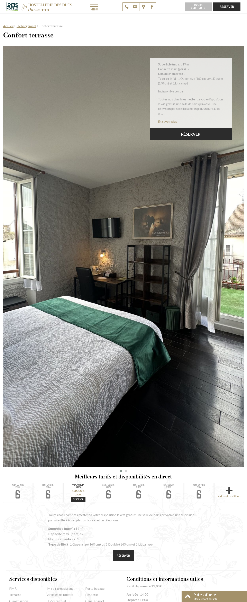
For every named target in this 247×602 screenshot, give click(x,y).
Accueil (8, 26)
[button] (121, 471)
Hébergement (26, 26)
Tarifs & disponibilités (229, 492)
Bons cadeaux (198, 6)
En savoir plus (167, 121)
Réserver (227, 6)
